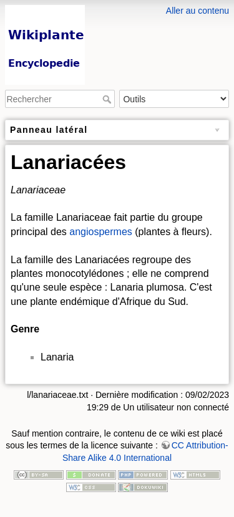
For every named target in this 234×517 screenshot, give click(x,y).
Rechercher (108, 99)
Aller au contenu (197, 11)
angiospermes (100, 231)
